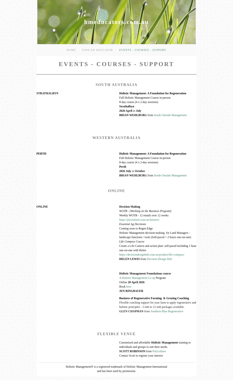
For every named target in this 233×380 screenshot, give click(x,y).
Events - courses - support (142, 49)
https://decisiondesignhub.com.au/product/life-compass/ (151, 254)
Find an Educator (97, 49)
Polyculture (159, 351)
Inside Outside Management (170, 115)
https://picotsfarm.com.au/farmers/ (139, 219)
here (128, 286)
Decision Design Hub (159, 258)
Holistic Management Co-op (138, 277)
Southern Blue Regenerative (167, 311)
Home (71, 49)
